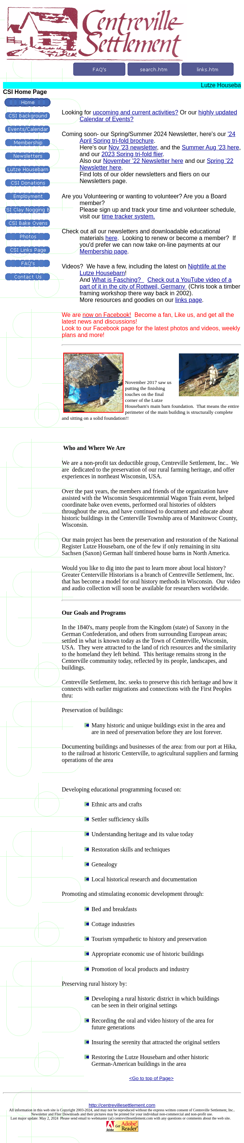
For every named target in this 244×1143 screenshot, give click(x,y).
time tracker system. (128, 216)
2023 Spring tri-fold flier (132, 154)
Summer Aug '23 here (210, 147)
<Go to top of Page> (151, 1078)
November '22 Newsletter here (143, 161)
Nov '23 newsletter (133, 147)
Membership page (103, 251)
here (111, 238)
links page (188, 300)
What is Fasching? (118, 280)
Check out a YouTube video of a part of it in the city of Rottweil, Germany (156, 283)
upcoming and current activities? (135, 112)
